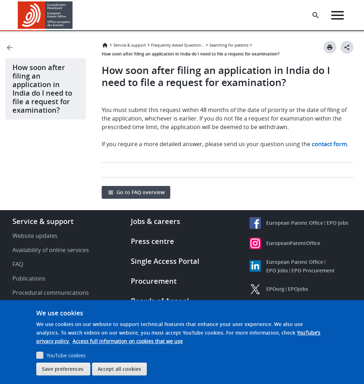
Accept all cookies (119, 369)
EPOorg (275, 289)
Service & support (129, 45)
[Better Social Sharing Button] (347, 47)
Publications (29, 278)
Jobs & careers (155, 221)
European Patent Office (294, 222)
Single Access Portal (165, 261)
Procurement (154, 281)
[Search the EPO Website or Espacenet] (316, 15)
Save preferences (63, 369)
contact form (329, 144)
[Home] (45, 15)
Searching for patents (228, 45)
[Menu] (338, 15)
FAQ (17, 264)
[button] (74, 15)
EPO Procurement (313, 270)
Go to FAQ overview (141, 192)
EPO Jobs (337, 222)
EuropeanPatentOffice (293, 243)
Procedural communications (50, 293)
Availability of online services (50, 250)
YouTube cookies (66, 355)
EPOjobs (298, 289)
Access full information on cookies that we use (128, 341)
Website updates (35, 236)
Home (105, 45)
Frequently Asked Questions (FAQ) (177, 45)
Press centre (152, 241)
